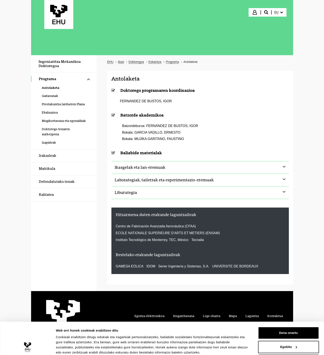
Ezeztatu (288, 343)
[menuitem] (278, 12)
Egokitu (288, 329)
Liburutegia (126, 192)
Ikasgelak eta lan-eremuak (140, 167)
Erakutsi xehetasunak (72, 346)
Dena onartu (288, 315)
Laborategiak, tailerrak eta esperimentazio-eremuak (164, 180)
